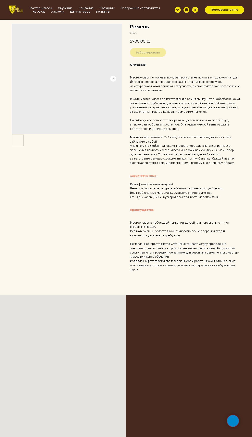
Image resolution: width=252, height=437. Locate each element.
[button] (224, 10)
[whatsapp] (186, 10)
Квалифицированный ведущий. (152, 184)
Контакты (103, 11)
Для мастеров (80, 11)
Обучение (65, 8)
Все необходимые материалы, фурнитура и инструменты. (171, 193)
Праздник (107, 8)
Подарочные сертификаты (140, 8)
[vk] (178, 10)
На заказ (38, 11)
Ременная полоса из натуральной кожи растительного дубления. (176, 188)
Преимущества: (142, 210)
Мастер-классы (41, 8)
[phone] (195, 10)
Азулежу (57, 11)
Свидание (86, 8)
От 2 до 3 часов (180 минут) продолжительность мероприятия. (174, 197)
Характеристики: (143, 175)
